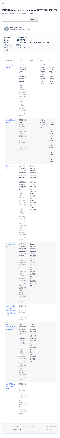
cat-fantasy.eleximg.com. (10, 327)
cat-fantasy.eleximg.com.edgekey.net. (22, 329)
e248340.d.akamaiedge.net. (10, 386)
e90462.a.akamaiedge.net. (22, 78)
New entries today (53, 427)
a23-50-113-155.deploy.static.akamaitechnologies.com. (11, 310)
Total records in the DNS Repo (23, 427)
